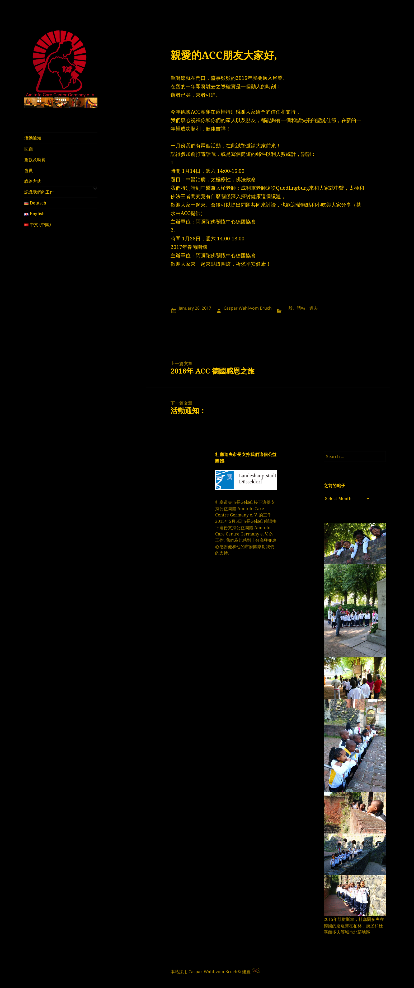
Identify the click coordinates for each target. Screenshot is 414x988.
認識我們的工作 (39, 192)
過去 (313, 308)
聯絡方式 (32, 181)
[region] (60, 102)
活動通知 (32, 138)
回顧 (28, 149)
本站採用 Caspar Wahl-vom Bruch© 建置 (211, 972)
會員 (28, 170)
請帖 (301, 308)
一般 (288, 308)
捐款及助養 (34, 159)
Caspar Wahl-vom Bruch (248, 308)
